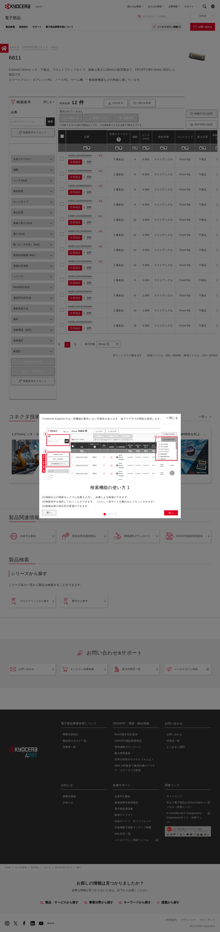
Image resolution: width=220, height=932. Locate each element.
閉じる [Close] (172, 416)
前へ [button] (49, 513)
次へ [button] (171, 513)
